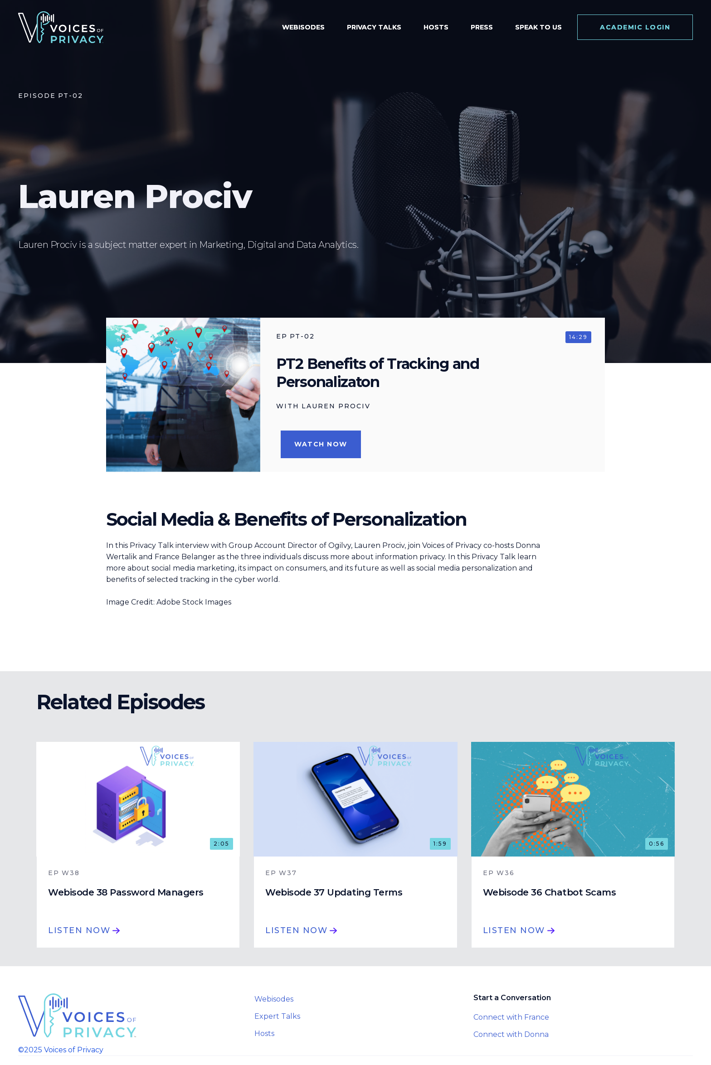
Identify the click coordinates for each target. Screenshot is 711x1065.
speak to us (538, 27)
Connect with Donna (511, 1034)
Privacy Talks (374, 27)
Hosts (264, 1033)
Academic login (635, 27)
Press (482, 27)
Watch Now (320, 444)
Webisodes (273, 999)
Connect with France (511, 1017)
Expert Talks (277, 1016)
